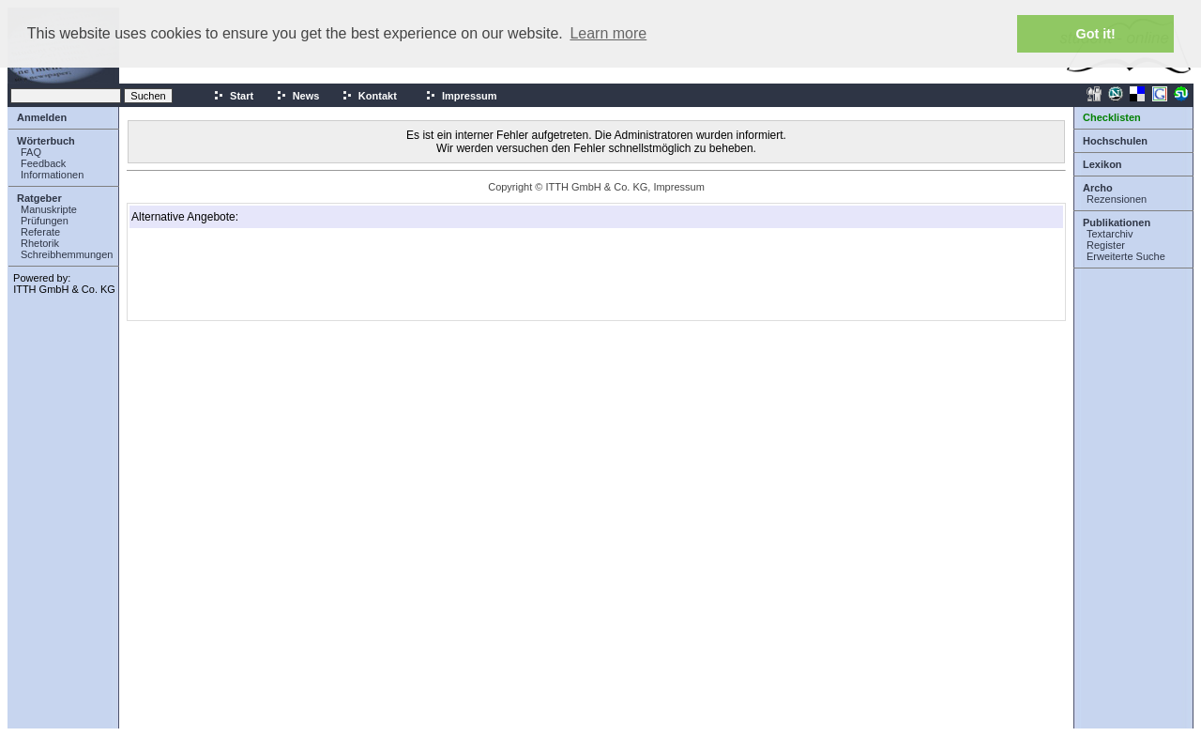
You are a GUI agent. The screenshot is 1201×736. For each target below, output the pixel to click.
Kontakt (369, 95)
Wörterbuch (46, 140)
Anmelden (42, 117)
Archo (1098, 187)
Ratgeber (39, 198)
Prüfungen (44, 220)
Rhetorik (40, 243)
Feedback (43, 163)
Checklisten (1112, 117)
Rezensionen (1117, 199)
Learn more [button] (608, 33)
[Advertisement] (225, 274)
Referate (40, 232)
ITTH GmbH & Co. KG (64, 289)
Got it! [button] (1096, 33)
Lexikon (1102, 164)
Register (1106, 245)
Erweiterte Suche (1126, 256)
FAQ (31, 152)
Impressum (461, 95)
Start (233, 95)
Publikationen (1116, 222)
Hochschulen (1115, 140)
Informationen (52, 174)
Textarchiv (1110, 233)
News (298, 95)
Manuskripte (49, 209)
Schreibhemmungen (67, 254)
